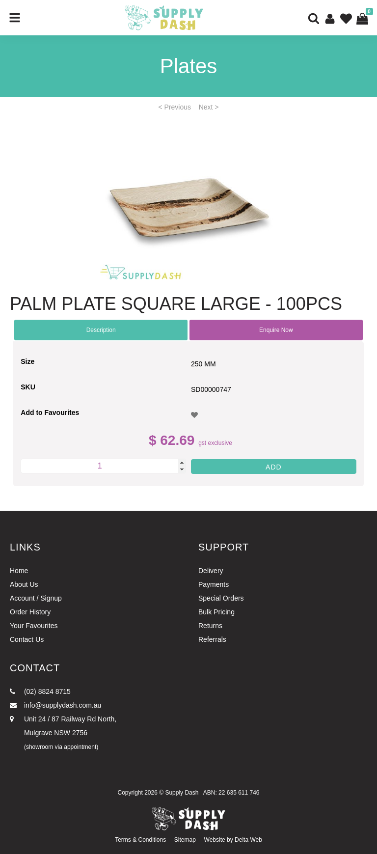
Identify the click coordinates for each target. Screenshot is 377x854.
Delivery (210, 571)
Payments (213, 584)
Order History (30, 612)
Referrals (212, 639)
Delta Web (248, 839)
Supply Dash (181, 792)
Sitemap (185, 839)
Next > (209, 107)
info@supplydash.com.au (55, 705)
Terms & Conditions (140, 839)
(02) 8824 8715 (40, 691)
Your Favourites (34, 626)
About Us (24, 584)
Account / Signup (36, 598)
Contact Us (27, 639)
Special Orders (221, 598)
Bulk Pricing (216, 612)
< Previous (175, 107)
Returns (210, 626)
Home (19, 571)
